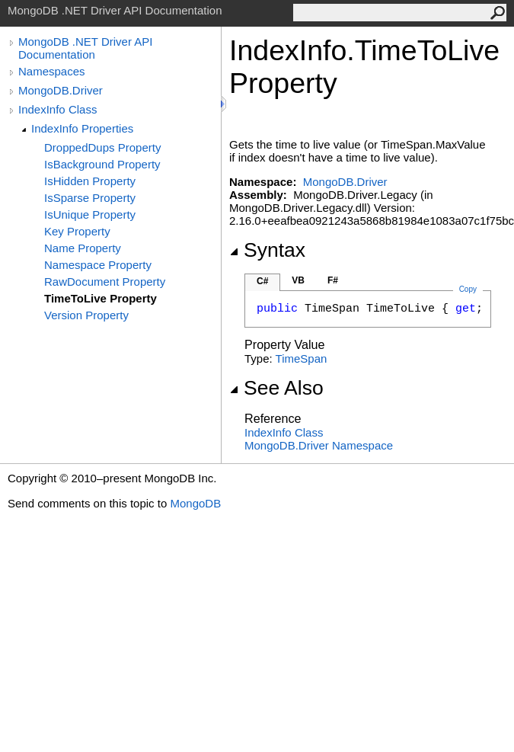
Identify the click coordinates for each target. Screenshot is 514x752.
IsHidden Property (90, 180)
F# (332, 280)
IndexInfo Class (57, 109)
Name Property (82, 248)
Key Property (77, 231)
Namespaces (51, 71)
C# (262, 281)
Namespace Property (98, 264)
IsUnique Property (90, 214)
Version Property (86, 315)
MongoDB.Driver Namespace (318, 445)
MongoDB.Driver (60, 90)
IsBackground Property (102, 164)
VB (298, 280)
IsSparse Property (90, 197)
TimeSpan (301, 358)
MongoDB (195, 503)
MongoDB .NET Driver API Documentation (85, 48)
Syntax (267, 249)
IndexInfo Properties (82, 128)
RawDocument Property (104, 281)
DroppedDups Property (102, 147)
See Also (276, 387)
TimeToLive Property (100, 298)
